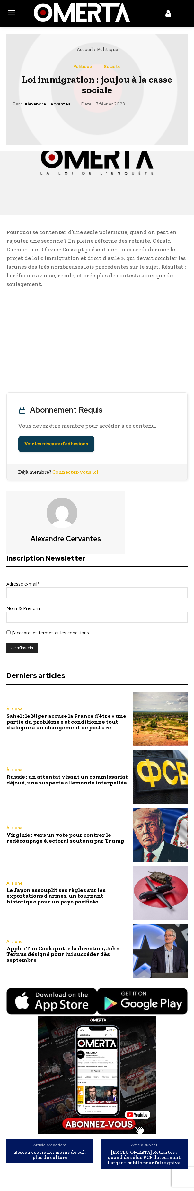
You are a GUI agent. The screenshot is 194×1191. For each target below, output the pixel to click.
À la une (14, 709)
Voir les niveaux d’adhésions (56, 444)
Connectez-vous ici (75, 472)
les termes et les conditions (60, 633)
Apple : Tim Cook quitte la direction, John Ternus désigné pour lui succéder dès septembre (63, 954)
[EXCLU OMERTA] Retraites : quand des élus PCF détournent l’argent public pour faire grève (144, 1158)
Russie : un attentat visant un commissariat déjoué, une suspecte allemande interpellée (67, 779)
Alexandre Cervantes (47, 104)
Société (112, 66)
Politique (107, 49)
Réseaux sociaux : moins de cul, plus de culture (50, 1155)
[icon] (168, 14)
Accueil (84, 49)
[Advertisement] (97, 342)
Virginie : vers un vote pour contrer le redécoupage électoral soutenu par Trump (65, 837)
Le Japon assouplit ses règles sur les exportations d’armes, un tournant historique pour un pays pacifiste (56, 895)
